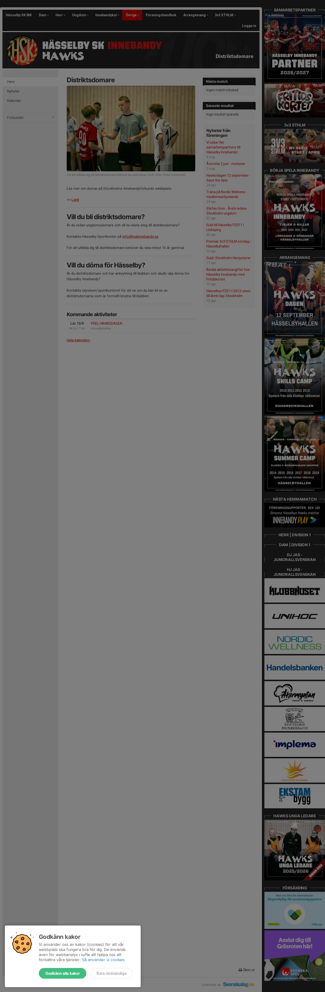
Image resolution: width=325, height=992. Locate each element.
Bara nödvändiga (111, 973)
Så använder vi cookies (103, 959)
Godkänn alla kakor (62, 973)
